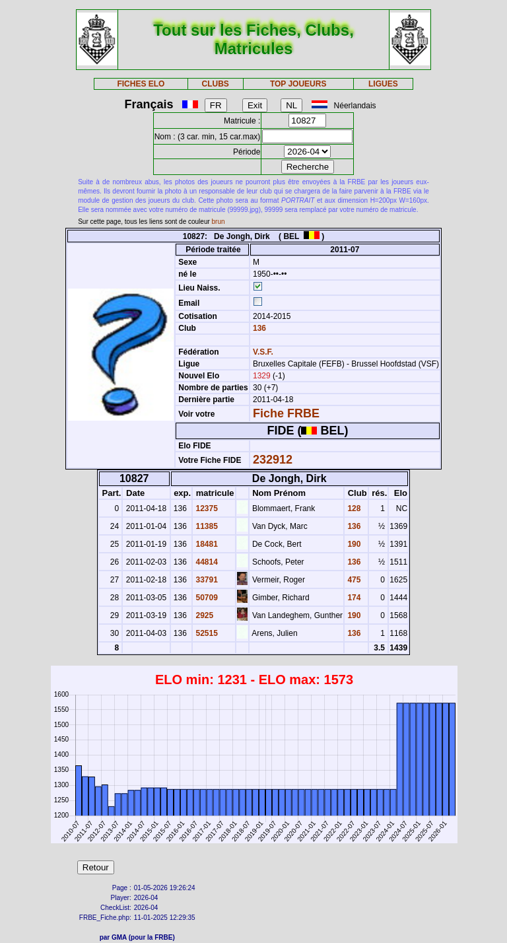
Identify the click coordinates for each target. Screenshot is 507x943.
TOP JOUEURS (298, 83)
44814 (205, 562)
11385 (205, 526)
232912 (272, 459)
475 (352, 579)
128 (352, 508)
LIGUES (383, 83)
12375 (205, 508)
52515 (205, 633)
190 (352, 544)
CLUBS (214, 83)
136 (258, 328)
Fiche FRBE (286, 413)
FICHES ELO (140, 83)
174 (352, 597)
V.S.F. (263, 352)
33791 (205, 579)
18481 (205, 544)
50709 (205, 597)
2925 (203, 615)
